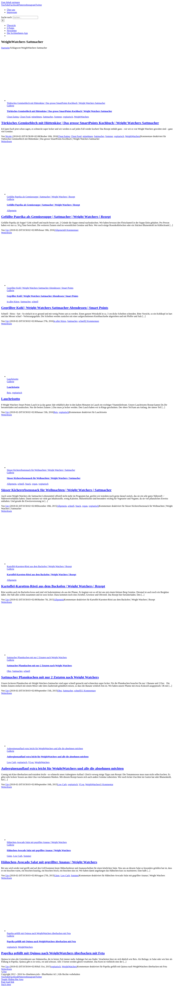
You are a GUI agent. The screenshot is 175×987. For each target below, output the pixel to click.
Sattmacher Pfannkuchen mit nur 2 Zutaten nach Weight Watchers (37, 657)
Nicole (8, 136)
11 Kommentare (88, 690)
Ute (7, 230)
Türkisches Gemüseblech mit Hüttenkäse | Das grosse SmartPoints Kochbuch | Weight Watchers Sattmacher (56, 103)
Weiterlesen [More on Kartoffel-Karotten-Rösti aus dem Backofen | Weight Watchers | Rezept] (6, 602)
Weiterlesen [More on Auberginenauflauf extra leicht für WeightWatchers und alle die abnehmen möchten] (6, 787)
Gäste (9, 856)
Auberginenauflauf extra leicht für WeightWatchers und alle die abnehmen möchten (45, 748)
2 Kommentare (92, 321)
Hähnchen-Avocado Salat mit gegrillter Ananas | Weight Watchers (37, 842)
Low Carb (11, 762)
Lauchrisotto (12, 379)
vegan (34, 484)
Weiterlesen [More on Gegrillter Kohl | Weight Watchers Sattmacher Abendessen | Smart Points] (6, 323)
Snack (28, 484)
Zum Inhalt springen (10, 2)
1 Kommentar (107, 784)
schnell (35, 301)
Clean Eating (13, 117)
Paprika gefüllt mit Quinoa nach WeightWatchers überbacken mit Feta (39, 933)
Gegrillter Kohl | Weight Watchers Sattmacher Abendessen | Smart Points (40, 288)
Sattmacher (48, 117)
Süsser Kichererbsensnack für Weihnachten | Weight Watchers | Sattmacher (41, 470)
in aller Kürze (13, 301)
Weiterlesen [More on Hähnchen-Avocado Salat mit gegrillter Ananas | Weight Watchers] (6, 878)
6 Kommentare (72, 230)
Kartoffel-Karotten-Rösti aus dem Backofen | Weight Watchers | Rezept (39, 566)
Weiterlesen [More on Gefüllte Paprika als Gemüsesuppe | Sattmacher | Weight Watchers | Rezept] (6, 232)
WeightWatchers (81, 117)
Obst (9, 671)
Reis (9, 392)
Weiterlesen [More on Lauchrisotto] (6, 415)
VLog (30, 762)
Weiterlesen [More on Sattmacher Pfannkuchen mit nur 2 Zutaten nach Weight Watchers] (6, 693)
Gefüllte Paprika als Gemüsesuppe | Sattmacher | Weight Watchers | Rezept (41, 197)
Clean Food (25, 117)
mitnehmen (36, 117)
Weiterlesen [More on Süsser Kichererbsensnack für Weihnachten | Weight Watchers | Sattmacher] (6, 511)
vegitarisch (68, 117)
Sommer (58, 117)
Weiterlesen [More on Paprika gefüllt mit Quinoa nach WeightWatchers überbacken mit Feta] (6, 969)
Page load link (7, 982)
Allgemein (12, 210)
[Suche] (2, 20)
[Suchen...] (25, 17)
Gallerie (10, 105)
